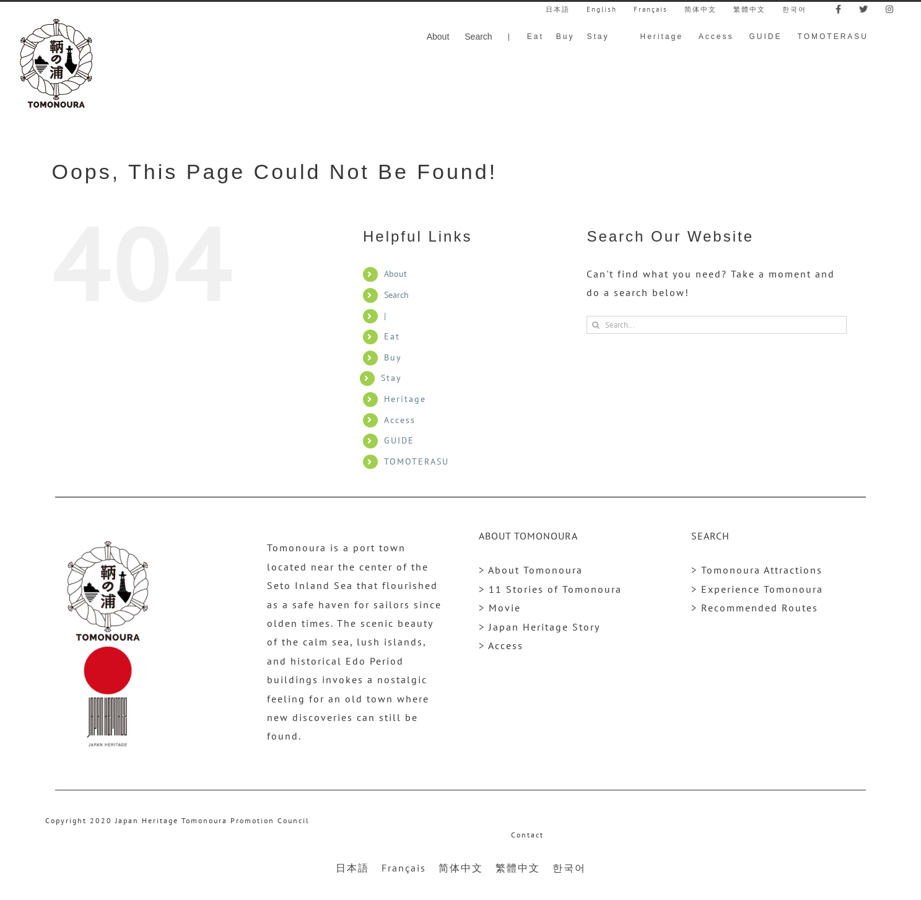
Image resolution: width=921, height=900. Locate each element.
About (395, 273)
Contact (527, 834)
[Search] (596, 325)
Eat (392, 336)
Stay (391, 377)
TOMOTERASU (416, 461)
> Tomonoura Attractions (757, 570)
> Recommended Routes (754, 607)
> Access (501, 645)
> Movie (500, 607)
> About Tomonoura (531, 570)
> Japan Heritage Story (539, 627)
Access (400, 420)
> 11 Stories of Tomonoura (550, 589)
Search (396, 294)
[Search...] (717, 325)
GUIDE (399, 440)
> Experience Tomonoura (757, 589)
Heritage (405, 398)
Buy (393, 357)
